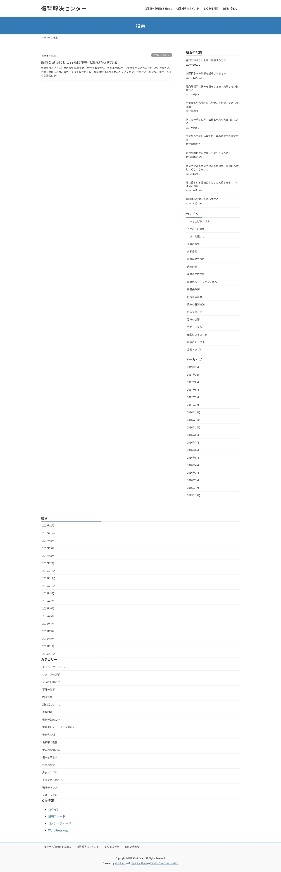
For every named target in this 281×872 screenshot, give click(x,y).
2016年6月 (193, 450)
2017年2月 (193, 405)
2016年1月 (193, 488)
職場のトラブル (196, 342)
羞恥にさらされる (197, 334)
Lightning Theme (139, 863)
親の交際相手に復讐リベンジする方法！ (208, 152)
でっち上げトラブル (198, 221)
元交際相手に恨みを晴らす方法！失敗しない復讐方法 (212, 88)
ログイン (54, 809)
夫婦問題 (192, 266)
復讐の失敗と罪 (196, 274)
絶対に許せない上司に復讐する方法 (206, 60)
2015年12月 (194, 495)
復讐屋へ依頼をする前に (57, 846)
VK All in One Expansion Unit (164, 863)
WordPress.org (58, 830)
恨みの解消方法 (196, 304)
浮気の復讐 (193, 319)
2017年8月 (193, 382)
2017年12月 (194, 374)
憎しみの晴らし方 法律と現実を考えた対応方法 (212, 121)
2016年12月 (194, 412)
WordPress (120, 863)
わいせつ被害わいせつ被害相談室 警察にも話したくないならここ (212, 167)
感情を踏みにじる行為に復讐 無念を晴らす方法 (79, 62)
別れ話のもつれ (195, 259)
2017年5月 (193, 389)
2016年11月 (194, 420)
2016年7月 (193, 442)
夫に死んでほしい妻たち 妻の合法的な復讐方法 (212, 137)
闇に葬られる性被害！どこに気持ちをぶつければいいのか (212, 184)
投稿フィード (56, 816)
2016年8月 (193, 435)
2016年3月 (193, 472)
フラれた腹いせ (162, 55)
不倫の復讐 (193, 244)
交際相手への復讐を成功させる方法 (206, 73)
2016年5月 (193, 457)
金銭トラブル (194, 349)
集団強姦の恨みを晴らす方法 (202, 199)
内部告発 (192, 251)
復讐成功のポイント (88, 846)
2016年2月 (193, 480)
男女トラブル (194, 327)
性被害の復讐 (194, 297)
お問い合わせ (132, 846)
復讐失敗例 (193, 289)
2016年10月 (194, 427)
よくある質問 (111, 846)
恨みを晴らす (194, 312)
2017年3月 (193, 397)
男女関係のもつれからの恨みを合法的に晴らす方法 (212, 104)
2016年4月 (193, 465)
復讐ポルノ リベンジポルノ (203, 281)
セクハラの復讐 (195, 229)
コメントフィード (59, 823)
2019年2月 (193, 367)
